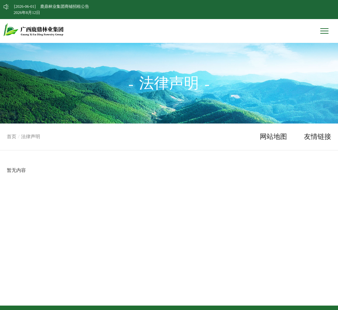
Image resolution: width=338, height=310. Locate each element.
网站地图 (273, 136)
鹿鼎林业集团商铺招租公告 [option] (51, 6)
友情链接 (317, 136)
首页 (11, 136)
